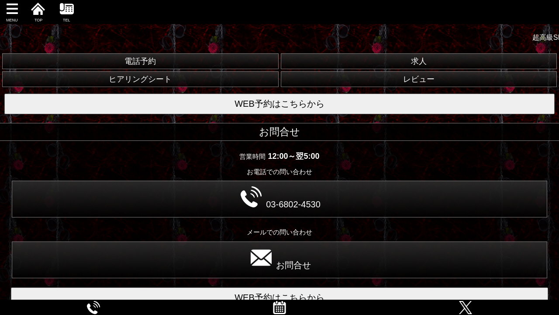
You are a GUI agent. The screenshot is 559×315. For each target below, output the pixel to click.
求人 (419, 61)
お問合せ (281, 258)
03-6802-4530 (281, 197)
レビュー (419, 79)
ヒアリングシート (140, 79)
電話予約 (140, 61)
